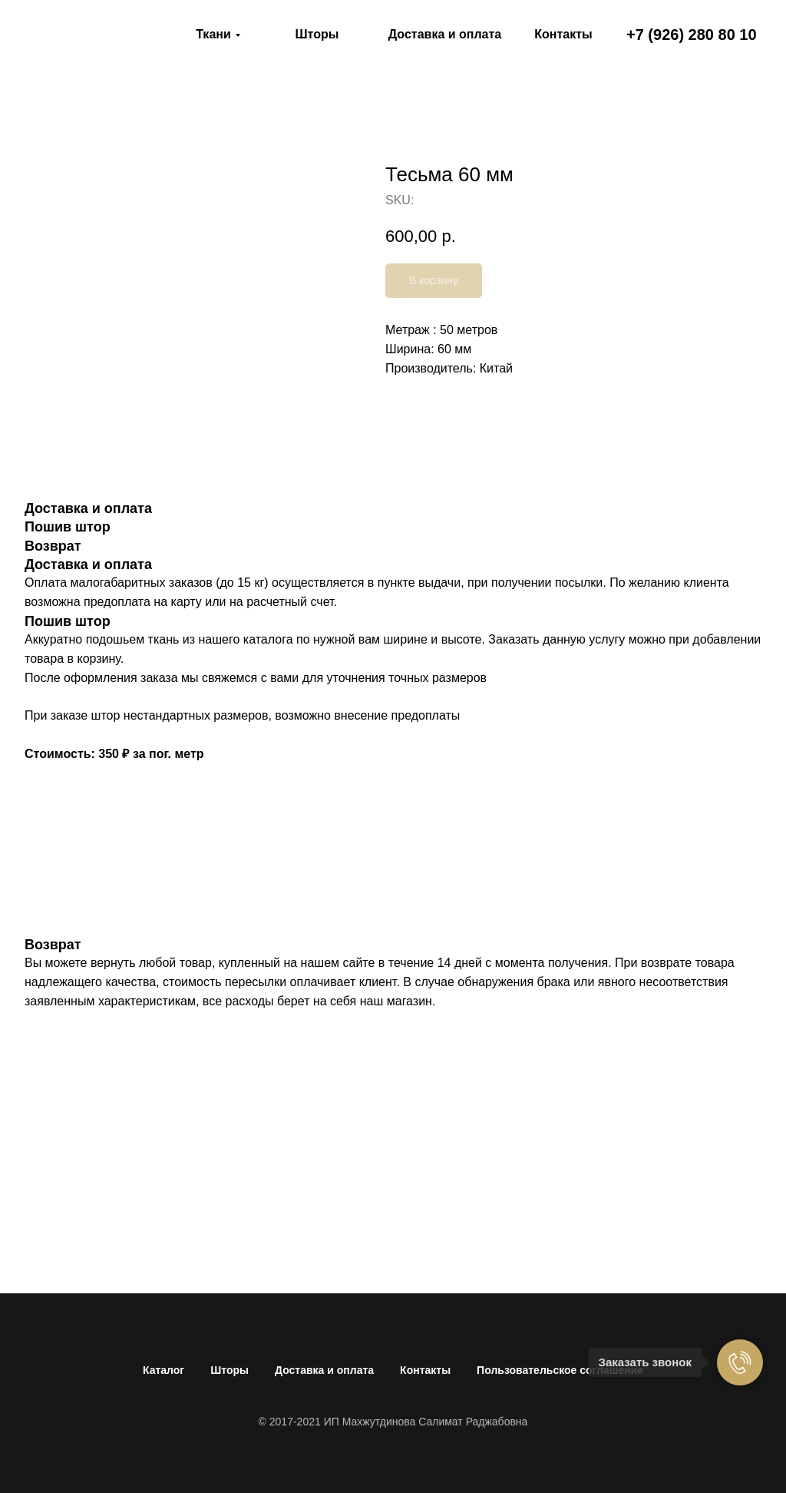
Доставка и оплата (324, 1370)
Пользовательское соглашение (560, 1370)
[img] (100, 35)
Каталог (163, 1370)
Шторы (229, 1370)
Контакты (425, 1370)
